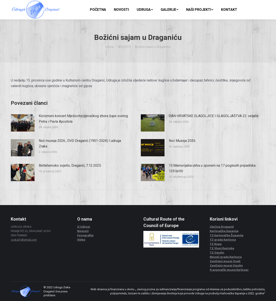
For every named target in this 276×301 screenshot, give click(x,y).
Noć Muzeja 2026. (182, 141)
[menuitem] (98, 10)
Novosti (83, 231)
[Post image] (22, 123)
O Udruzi (83, 227)
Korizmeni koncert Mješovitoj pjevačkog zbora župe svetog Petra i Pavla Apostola (83, 119)
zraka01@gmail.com (24, 239)
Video (81, 239)
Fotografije (85, 235)
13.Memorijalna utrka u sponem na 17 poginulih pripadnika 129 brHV (212, 168)
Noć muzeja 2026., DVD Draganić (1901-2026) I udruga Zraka (80, 143)
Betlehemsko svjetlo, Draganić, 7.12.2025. (70, 165)
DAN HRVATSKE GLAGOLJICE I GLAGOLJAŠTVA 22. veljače (214, 116)
